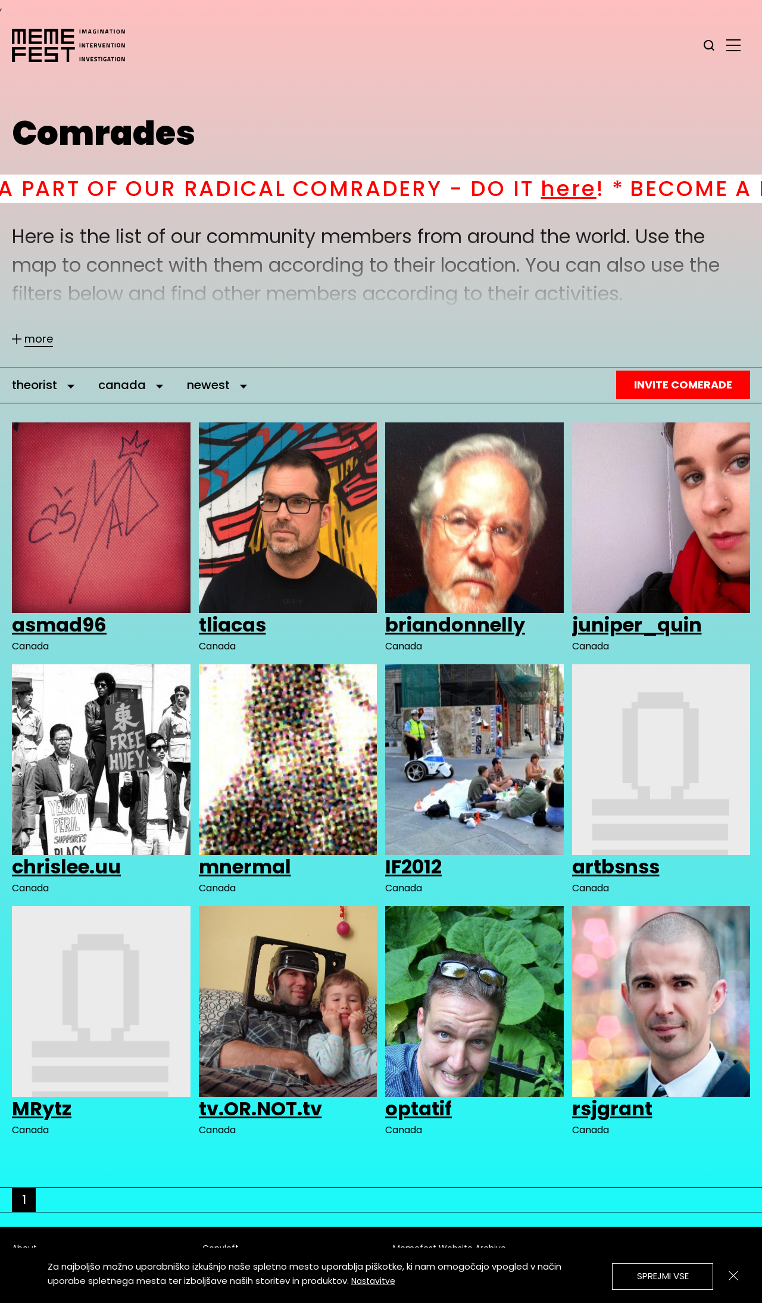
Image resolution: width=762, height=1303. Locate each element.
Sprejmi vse (663, 1276)
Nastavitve (373, 1281)
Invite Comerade (683, 384)
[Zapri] (733, 1276)
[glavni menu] (733, 45)
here (592, 188)
